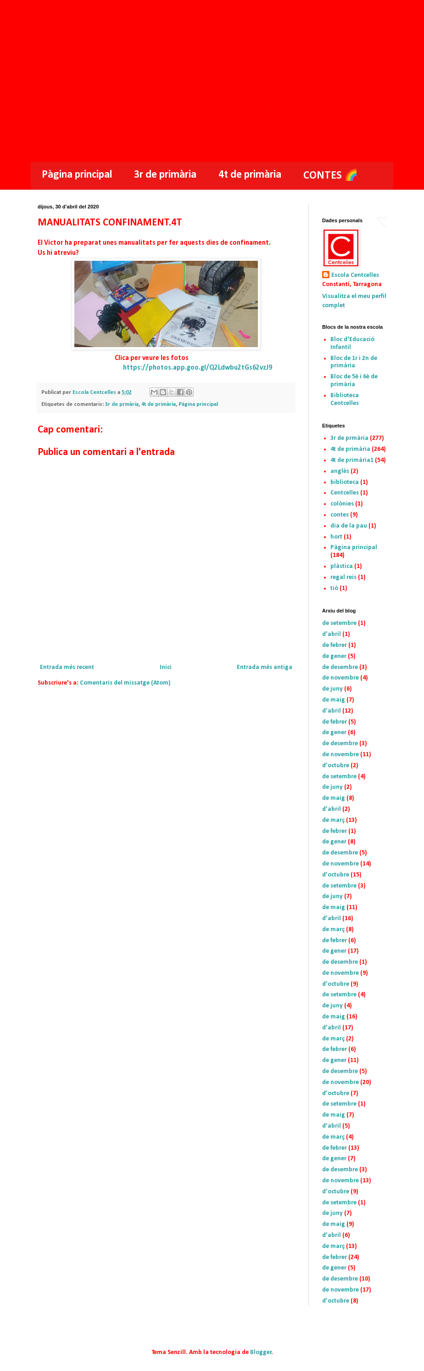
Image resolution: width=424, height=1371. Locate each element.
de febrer (334, 645)
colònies (342, 503)
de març (333, 820)
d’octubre (335, 765)
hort (336, 537)
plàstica (341, 566)
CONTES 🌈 (330, 175)
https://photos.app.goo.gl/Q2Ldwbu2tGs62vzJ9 (197, 367)
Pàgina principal (77, 174)
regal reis (343, 577)
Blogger (261, 1352)
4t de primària (249, 174)
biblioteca (344, 482)
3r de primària (165, 174)
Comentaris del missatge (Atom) (125, 683)
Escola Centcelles (355, 275)
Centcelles (344, 492)
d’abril (331, 634)
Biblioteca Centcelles (344, 399)
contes (339, 514)
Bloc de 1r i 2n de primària (353, 362)
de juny (332, 689)
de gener (334, 656)
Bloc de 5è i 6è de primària (354, 380)
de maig (333, 700)
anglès (339, 471)
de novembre (340, 677)
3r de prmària (122, 404)
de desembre (340, 667)
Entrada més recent (67, 667)
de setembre (339, 623)
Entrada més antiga (264, 667)
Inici (166, 667)
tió (334, 588)
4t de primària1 (352, 460)
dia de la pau (348, 526)
